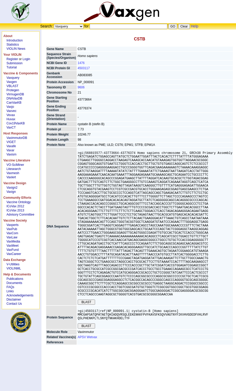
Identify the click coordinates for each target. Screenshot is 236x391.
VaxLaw (11, 237)
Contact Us (14, 303)
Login (26, 59)
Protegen (12, 90)
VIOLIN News (15, 49)
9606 (81, 87)
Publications (14, 279)
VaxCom (12, 233)
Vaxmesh (12, 173)
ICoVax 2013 (15, 210)
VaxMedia (13, 241)
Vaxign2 (11, 187)
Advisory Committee (20, 214)
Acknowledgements (19, 295)
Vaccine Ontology (18, 202)
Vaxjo (10, 107)
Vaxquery (12, 78)
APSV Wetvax (87, 370)
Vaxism (11, 154)
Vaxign (11, 192)
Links (10, 291)
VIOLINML (13, 268)
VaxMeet (12, 245)
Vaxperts (12, 225)
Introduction (14, 40)
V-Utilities (12, 264)
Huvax (10, 119)
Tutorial (11, 67)
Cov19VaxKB (15, 123)
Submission (14, 63)
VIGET (11, 142)
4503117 (84, 68)
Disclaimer (13, 299)
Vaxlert (11, 177)
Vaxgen (11, 82)
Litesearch (13, 169)
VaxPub (11, 229)
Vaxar (10, 150)
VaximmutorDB (16, 138)
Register (12, 59)
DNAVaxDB (14, 98)
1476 (81, 63)
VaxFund (12, 250)
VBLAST (12, 86)
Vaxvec (11, 111)
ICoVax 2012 (15, 206)
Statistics (12, 44)
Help (194, 26)
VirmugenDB (15, 94)
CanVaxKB (14, 102)
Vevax (10, 115)
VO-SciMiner (15, 165)
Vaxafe (11, 146)
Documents (14, 283)
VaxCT (11, 127)
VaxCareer (13, 254)
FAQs (10, 287)
